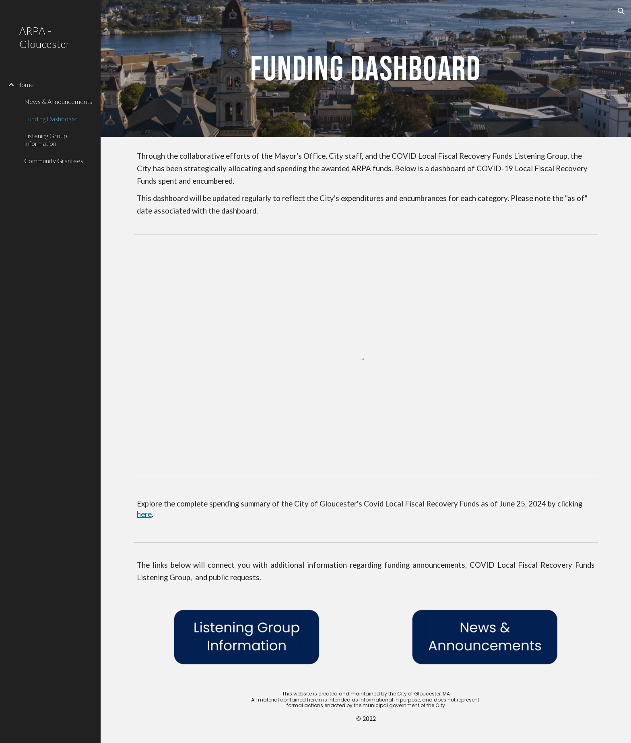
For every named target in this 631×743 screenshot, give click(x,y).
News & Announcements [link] (58, 101)
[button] (621, 11)
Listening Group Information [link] (45, 139)
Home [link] (25, 84)
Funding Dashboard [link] (51, 118)
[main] (366, 68)
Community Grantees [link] (53, 160)
